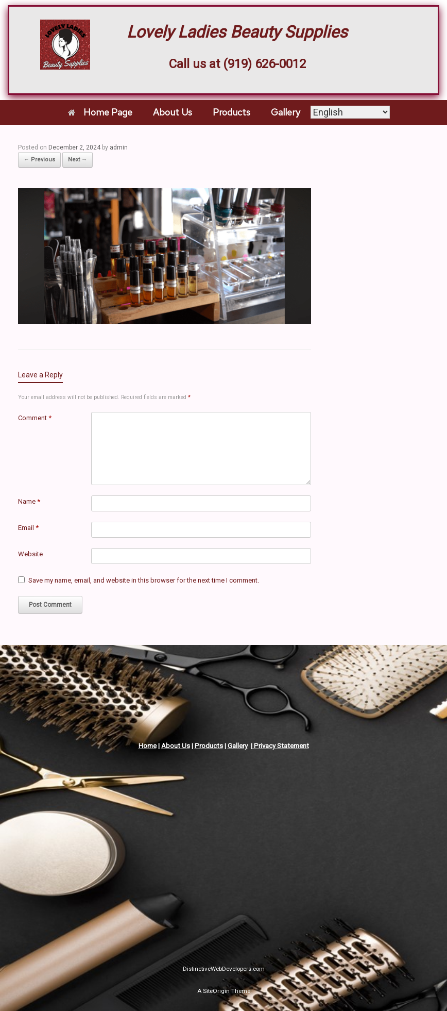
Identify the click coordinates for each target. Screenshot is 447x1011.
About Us (172, 112)
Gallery (285, 112)
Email (28, 528)
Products (231, 112)
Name (29, 501)
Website (30, 554)
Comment (34, 418)
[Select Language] (350, 112)
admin (119, 147)
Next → (77, 159)
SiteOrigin (216, 991)
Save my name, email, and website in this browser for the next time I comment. (143, 580)
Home (148, 746)
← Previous (39, 159)
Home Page (100, 112)
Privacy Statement (280, 746)
